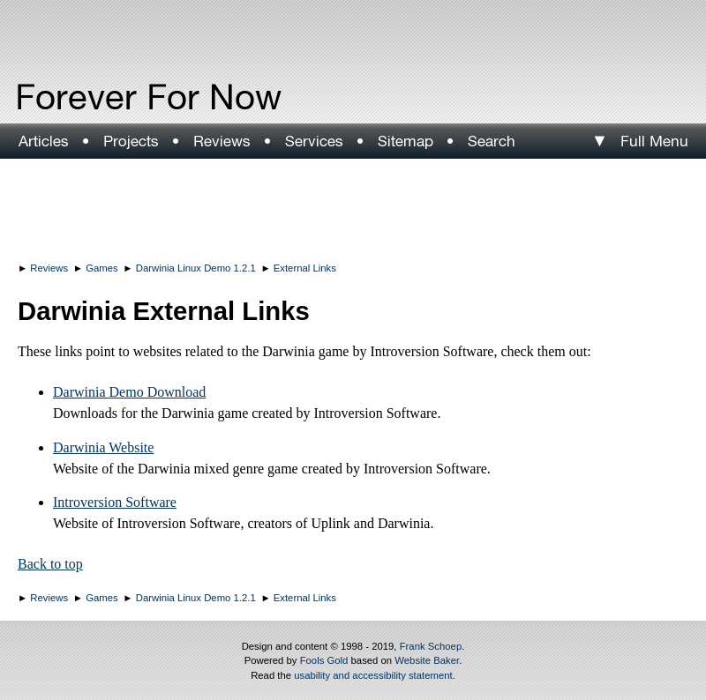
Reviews (49, 268)
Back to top (50, 563)
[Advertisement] (353, 207)
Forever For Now (111, 97)
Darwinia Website (103, 447)
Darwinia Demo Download (129, 391)
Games (102, 268)
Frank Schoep (431, 646)
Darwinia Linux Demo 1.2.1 (196, 268)
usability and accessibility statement (373, 675)
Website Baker (426, 660)
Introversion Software (114, 502)
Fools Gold (324, 660)
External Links (305, 268)
